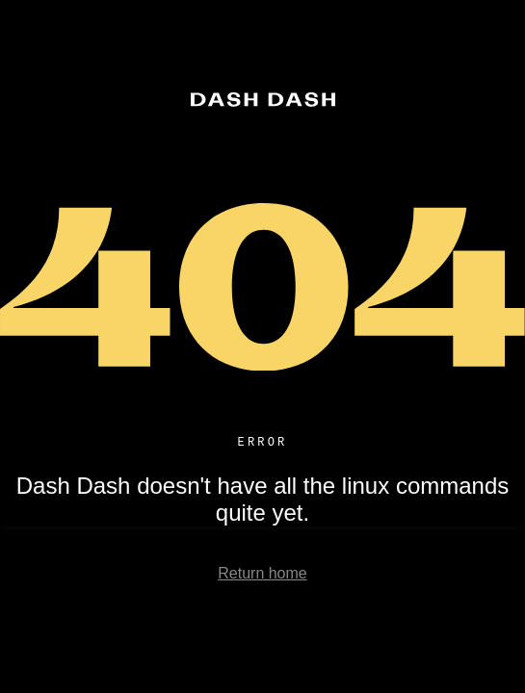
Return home (262, 576)
